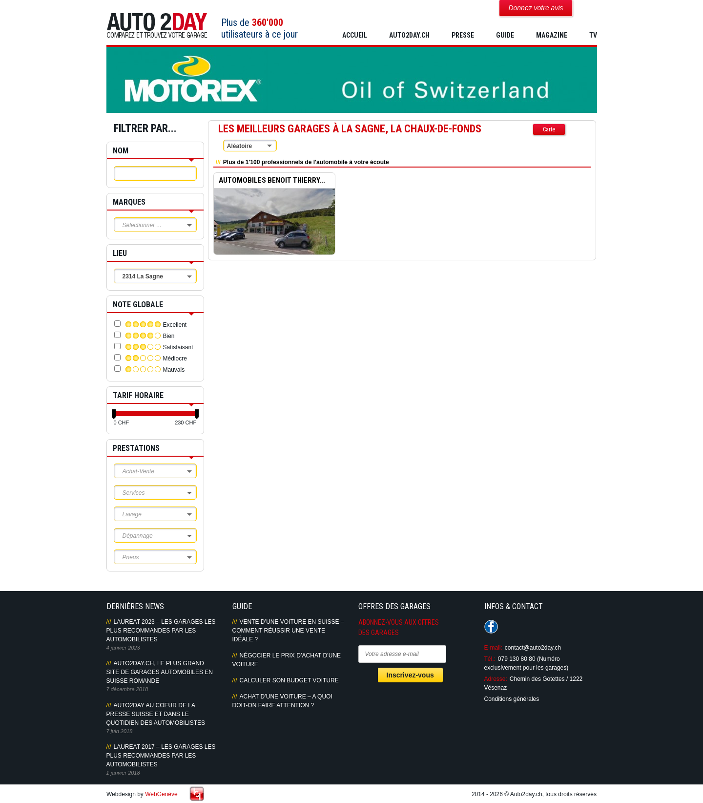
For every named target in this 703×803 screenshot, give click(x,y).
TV (593, 35)
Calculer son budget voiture (289, 680)
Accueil (354, 35)
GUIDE (505, 35)
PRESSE (463, 35)
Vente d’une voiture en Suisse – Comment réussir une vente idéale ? (288, 630)
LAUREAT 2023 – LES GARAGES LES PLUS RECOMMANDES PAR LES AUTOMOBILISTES (161, 630)
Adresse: (495, 679)
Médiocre (175, 358)
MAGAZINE (551, 35)
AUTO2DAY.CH (409, 35)
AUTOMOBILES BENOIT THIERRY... (272, 180)
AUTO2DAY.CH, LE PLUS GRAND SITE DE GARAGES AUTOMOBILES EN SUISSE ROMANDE (159, 672)
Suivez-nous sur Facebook (491, 627)
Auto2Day (156, 26)
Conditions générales (511, 699)
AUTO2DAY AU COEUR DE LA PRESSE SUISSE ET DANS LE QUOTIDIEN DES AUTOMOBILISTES (155, 714)
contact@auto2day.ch (533, 647)
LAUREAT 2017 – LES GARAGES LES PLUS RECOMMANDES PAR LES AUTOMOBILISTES (161, 755)
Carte (549, 129)
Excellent (175, 324)
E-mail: (493, 647)
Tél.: (490, 658)
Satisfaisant (178, 347)
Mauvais (174, 369)
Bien (169, 336)
